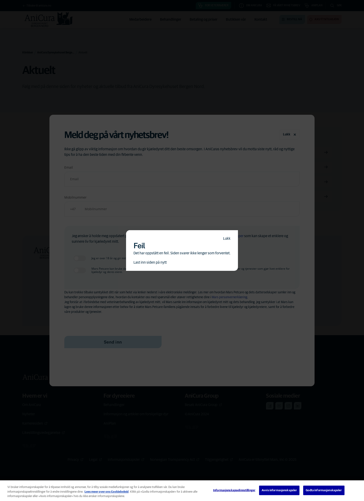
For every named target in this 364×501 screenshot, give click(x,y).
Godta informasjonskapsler (324, 490)
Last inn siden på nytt (150, 262)
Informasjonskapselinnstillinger (234, 490)
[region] (182, 490)
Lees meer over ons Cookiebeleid (106, 491)
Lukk (227, 238)
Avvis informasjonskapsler (279, 490)
